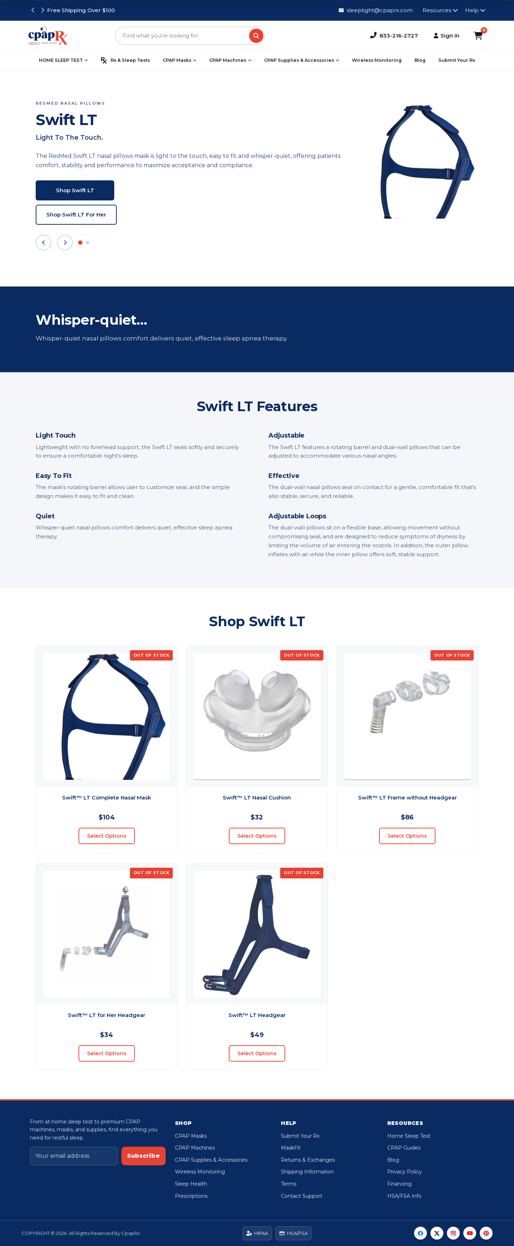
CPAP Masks (179, 60)
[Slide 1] (80, 242)
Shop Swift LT (75, 190)
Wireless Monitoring (377, 60)
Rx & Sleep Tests (125, 60)
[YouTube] (469, 1233)
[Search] (256, 36)
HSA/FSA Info (404, 1196)
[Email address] (74, 1156)
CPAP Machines (230, 60)
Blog (419, 60)
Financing (399, 1184)
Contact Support (301, 1196)
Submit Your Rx (456, 60)
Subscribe (143, 1155)
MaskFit (291, 1148)
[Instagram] (453, 1233)
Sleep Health (191, 1184)
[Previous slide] (43, 242)
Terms (288, 1184)
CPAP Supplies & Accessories (301, 60)
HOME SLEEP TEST (63, 60)
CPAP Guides (403, 1148)
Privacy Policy (404, 1171)
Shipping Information (307, 1171)
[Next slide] (65, 242)
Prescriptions (191, 1196)
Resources (440, 10)
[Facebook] (420, 1233)
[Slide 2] (87, 242)
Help (475, 10)
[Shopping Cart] (478, 36)
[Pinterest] (486, 1233)
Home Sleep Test (408, 1136)
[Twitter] (436, 1233)
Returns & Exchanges (308, 1160)
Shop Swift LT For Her (76, 214)
